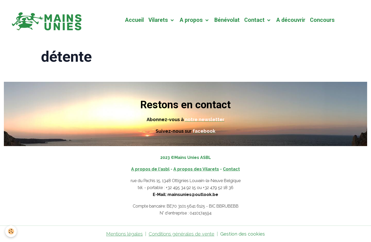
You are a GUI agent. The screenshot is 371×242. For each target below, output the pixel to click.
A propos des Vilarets (196, 169)
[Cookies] (11, 231)
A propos (192, 20)
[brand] (47, 20)
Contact (255, 20)
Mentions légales (124, 234)
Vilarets (158, 20)
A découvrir (290, 20)
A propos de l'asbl (150, 169)
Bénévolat (227, 20)
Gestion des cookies (242, 234)
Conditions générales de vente (181, 234)
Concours (322, 20)
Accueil (134, 20)
